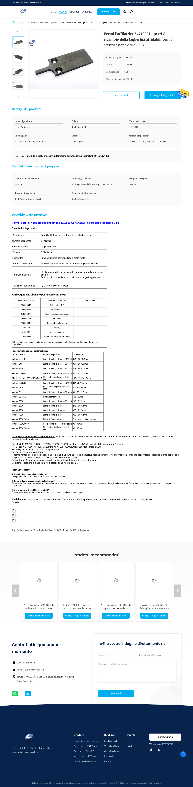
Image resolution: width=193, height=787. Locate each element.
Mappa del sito (110, 756)
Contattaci (122, 95)
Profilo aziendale (111, 741)
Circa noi (74, 11)
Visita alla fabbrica (111, 746)
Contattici (87, 11)
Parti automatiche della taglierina (32, 530)
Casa (53, 11)
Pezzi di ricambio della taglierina (44, 23)
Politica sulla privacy (40, 783)
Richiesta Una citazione (108, 12)
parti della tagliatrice (79, 530)
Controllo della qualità (112, 751)
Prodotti (63, 11)
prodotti (25, 23)
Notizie (130, 746)
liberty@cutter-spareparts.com (30, 670)
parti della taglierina (58, 530)
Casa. (18, 23)
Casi (128, 741)
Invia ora (116, 693)
